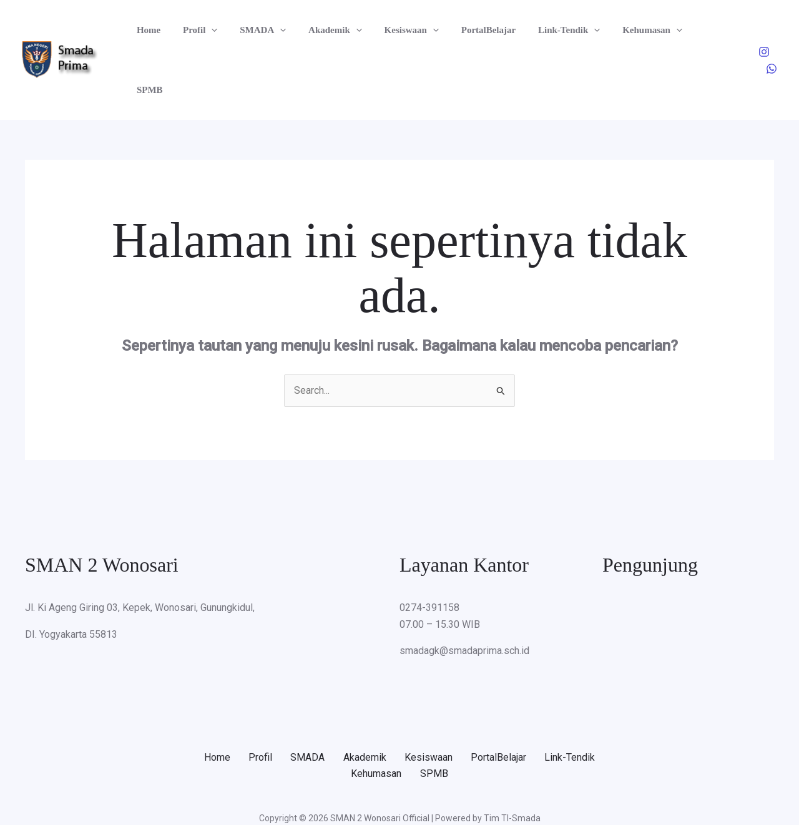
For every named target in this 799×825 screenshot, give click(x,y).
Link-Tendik (545, 30)
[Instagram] (745, 30)
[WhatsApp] (771, 30)
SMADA (254, 30)
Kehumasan (625, 30)
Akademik (323, 30)
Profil (194, 30)
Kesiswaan (395, 30)
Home (147, 30)
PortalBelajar (468, 30)
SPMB (687, 30)
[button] (206, 30)
